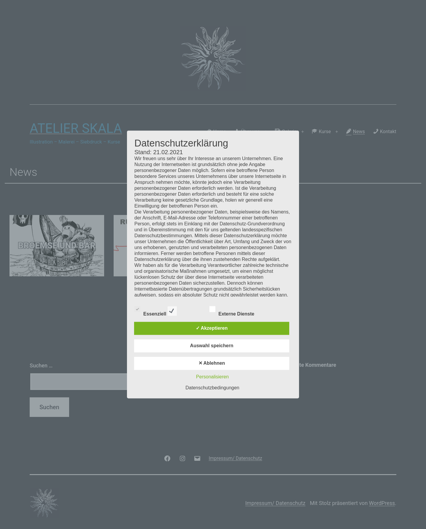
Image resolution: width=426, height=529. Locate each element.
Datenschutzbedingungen (212, 388)
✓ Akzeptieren (212, 328)
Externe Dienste (237, 310)
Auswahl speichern (211, 345)
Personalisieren (212, 377)
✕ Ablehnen (211, 363)
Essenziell (155, 310)
